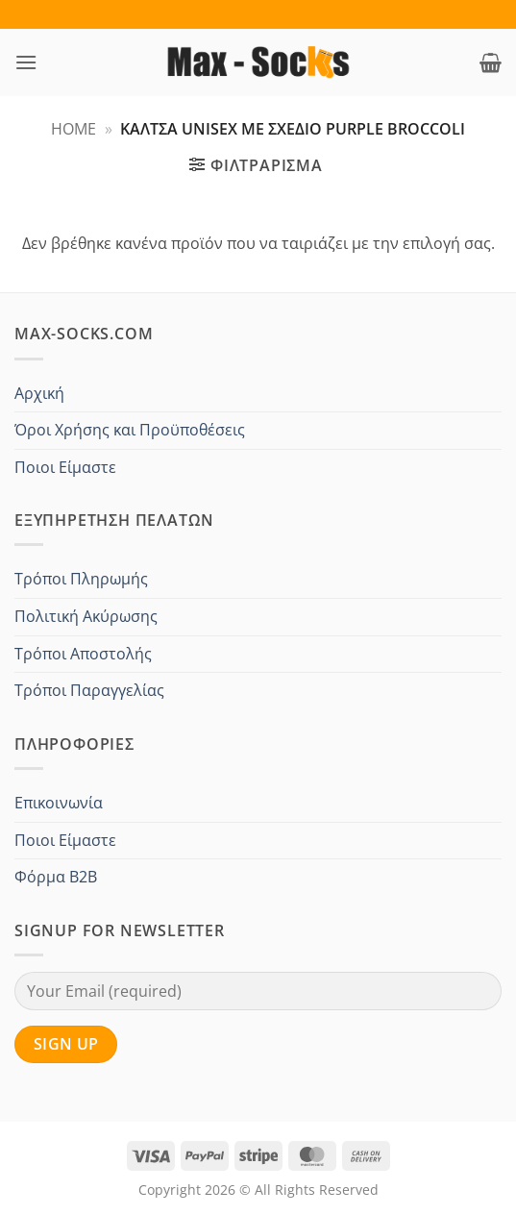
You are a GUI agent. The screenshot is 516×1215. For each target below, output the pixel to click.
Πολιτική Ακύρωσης (86, 616)
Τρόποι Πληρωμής (81, 578)
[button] (25, 62)
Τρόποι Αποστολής (83, 653)
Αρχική (39, 393)
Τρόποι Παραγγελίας (89, 690)
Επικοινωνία (58, 802)
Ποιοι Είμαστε (65, 467)
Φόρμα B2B (55, 876)
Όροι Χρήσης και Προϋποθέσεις (129, 429)
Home (73, 128)
